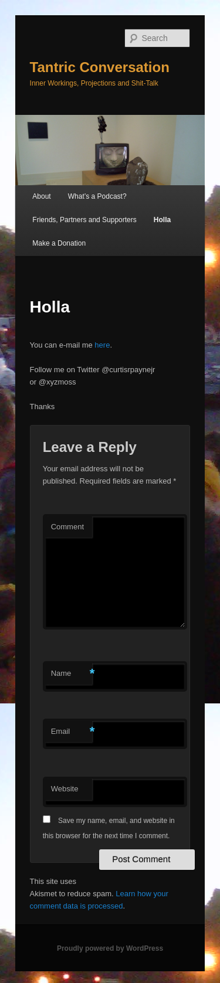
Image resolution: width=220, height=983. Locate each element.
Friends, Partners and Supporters (84, 220)
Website (65, 788)
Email (71, 731)
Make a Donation (59, 243)
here (102, 345)
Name (71, 673)
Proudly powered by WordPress (110, 948)
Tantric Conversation (100, 67)
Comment (67, 526)
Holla (162, 220)
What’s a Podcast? (97, 196)
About (41, 196)
